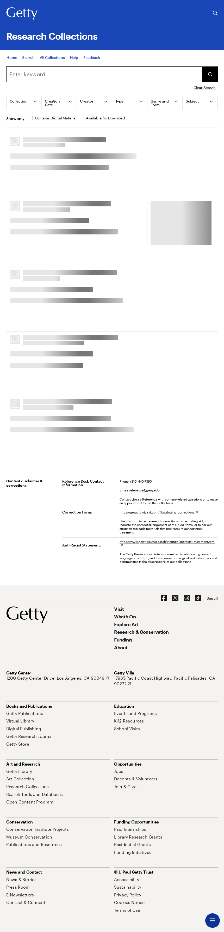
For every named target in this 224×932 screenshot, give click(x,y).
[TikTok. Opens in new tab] (198, 598)
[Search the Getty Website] (215, 13)
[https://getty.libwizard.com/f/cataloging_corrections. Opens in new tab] (159, 512)
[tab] (24, 103)
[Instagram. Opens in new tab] (187, 598)
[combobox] (104, 74)
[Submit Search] (210, 74)
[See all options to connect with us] (212, 598)
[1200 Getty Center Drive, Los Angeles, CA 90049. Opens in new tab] (57, 678)
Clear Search (205, 87)
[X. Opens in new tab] (175, 598)
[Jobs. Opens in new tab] (118, 771)
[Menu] (212, 920)
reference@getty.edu (144, 490)
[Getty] (22, 13)
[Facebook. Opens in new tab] (164, 598)
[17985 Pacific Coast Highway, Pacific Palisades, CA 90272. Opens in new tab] (166, 680)
